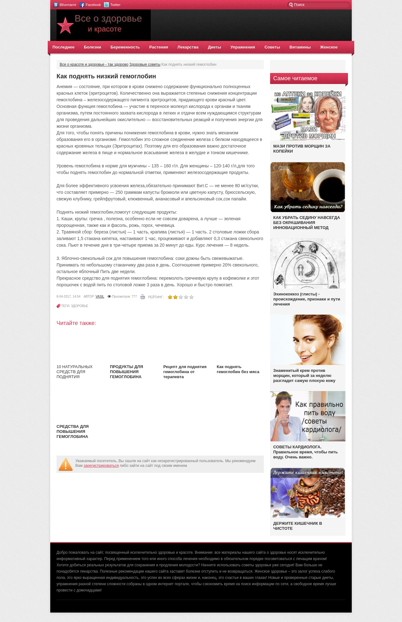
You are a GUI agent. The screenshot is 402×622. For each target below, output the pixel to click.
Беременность (125, 47)
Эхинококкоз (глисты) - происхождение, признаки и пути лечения (306, 299)
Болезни (92, 47)
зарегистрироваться (101, 465)
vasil (99, 296)
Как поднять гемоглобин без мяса (238, 369)
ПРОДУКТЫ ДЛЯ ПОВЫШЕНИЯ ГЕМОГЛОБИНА (126, 371)
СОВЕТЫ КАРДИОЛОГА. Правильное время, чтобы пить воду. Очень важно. (305, 452)
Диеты (214, 47)
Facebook (93, 5)
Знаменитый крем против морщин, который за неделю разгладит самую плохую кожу (304, 375)
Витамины (300, 47)
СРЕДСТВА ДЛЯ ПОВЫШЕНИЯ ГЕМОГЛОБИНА (73, 431)
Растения (158, 47)
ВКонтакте (68, 5)
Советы (272, 47)
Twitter (115, 5)
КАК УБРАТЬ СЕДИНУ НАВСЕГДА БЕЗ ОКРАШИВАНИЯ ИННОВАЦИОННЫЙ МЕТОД (306, 222)
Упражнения (243, 47)
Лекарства (187, 47)
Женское (329, 47)
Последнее (63, 47)
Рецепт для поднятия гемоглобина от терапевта (185, 371)
